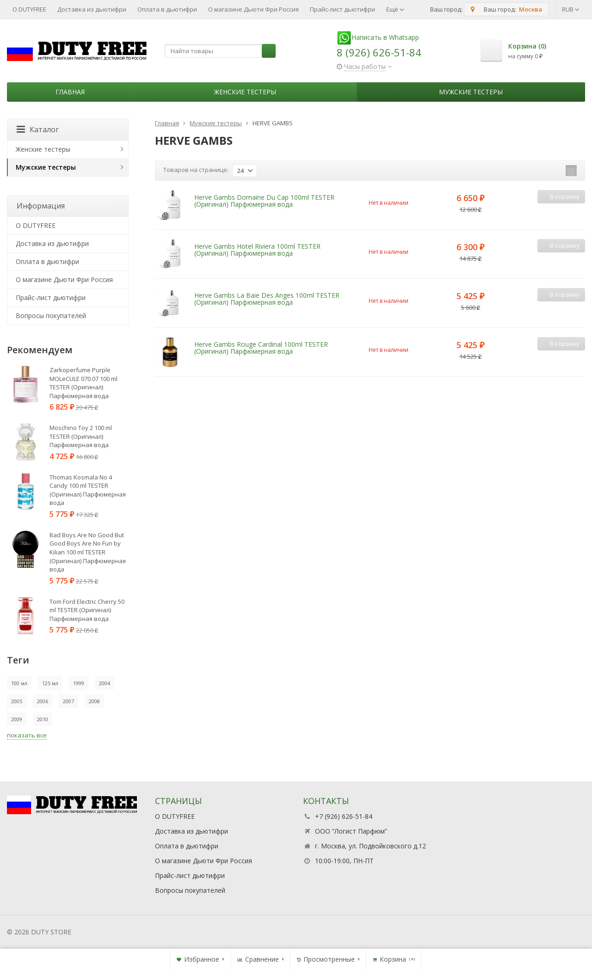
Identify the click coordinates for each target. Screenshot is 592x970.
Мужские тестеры (471, 91)
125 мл (50, 683)
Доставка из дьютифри (91, 9)
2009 (16, 719)
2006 (42, 701)
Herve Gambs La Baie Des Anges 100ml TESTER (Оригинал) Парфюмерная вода (266, 299)
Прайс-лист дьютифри (342, 9)
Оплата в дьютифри (167, 9)
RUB (571, 9)
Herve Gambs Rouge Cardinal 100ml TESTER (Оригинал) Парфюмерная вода (261, 348)
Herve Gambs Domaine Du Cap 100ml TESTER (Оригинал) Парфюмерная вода (264, 201)
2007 (68, 701)
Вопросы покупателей (51, 315)
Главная (70, 91)
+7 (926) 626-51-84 (343, 816)
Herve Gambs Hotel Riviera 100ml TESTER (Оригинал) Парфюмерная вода (257, 250)
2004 (104, 683)
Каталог (38, 129)
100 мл (19, 683)
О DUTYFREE (29, 9)
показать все (27, 735)
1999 (78, 683)
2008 (94, 701)
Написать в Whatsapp (378, 37)
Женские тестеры (245, 91)
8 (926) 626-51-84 (379, 52)
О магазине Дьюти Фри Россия (253, 9)
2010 (42, 719)
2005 (16, 701)
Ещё (395, 9)
